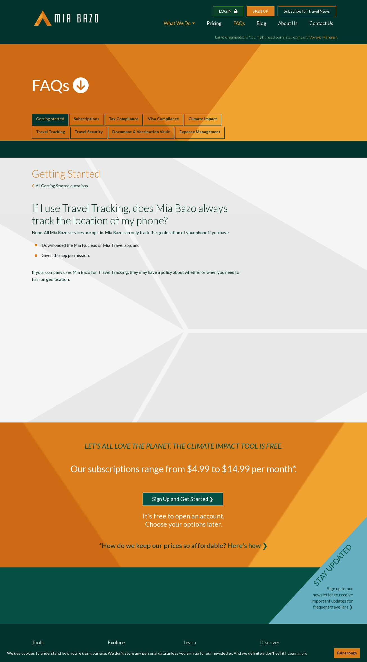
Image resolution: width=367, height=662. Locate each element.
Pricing (214, 23)
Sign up (260, 11)
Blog (261, 23)
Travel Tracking (50, 131)
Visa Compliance (163, 118)
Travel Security (89, 131)
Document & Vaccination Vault (141, 131)
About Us (288, 23)
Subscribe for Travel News (307, 11)
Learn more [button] (297, 653)
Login (228, 11)
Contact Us (321, 23)
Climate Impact (202, 118)
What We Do (177, 23)
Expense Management (199, 131)
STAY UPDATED (333, 565)
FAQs (239, 23)
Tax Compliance (123, 118)
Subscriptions (86, 118)
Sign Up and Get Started (180, 499)
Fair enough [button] (347, 653)
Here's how (244, 545)
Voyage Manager (323, 37)
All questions (62, 185)
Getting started (50, 118)
